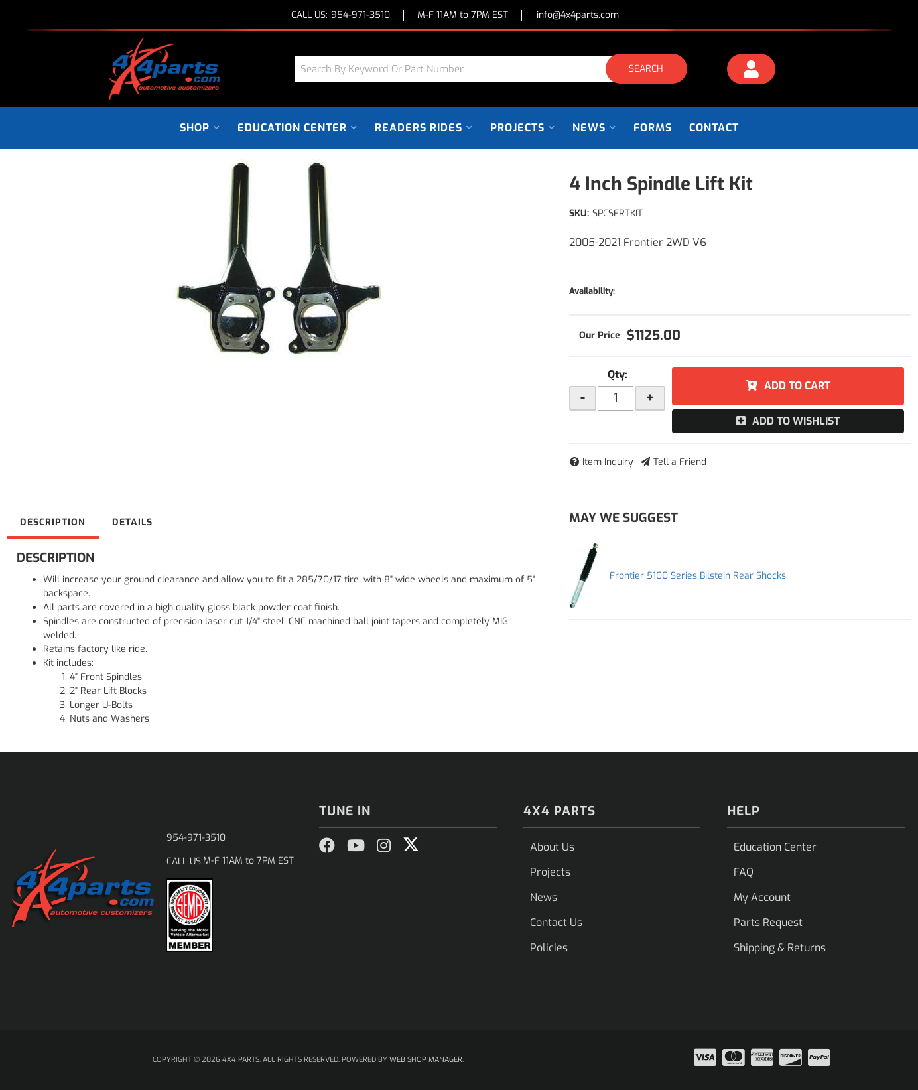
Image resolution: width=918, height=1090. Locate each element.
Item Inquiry (607, 462)
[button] (495, 69)
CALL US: (340, 15)
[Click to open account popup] (751, 71)
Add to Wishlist (796, 421)
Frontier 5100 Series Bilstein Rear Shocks (698, 575)
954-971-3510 (196, 837)
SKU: (579, 213)
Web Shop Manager (425, 1060)
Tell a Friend (679, 462)
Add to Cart (797, 386)
